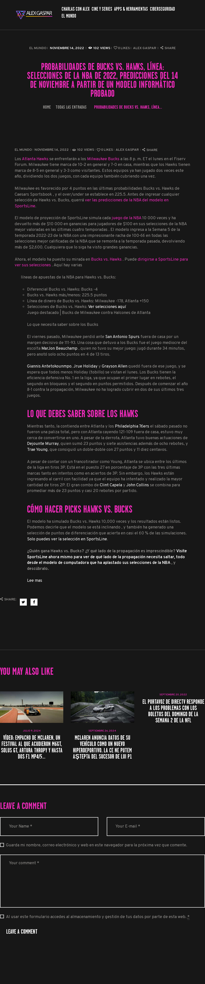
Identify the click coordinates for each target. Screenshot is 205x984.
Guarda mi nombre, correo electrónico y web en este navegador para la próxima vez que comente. (96, 845)
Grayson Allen (114, 366)
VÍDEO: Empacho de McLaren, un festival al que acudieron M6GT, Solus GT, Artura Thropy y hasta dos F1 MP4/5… (32, 747)
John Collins (137, 485)
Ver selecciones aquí (107, 306)
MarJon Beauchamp (59, 348)
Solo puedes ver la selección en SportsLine (67, 539)
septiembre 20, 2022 (173, 694)
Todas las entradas (71, 107)
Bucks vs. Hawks (107, 259)
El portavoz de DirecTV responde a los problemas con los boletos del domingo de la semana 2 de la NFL (173, 711)
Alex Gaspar (145, 48)
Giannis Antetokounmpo (49, 366)
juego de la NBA (126, 218)
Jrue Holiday (85, 366)
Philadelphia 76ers (132, 426)
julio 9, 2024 (32, 731)
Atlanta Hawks (35, 159)
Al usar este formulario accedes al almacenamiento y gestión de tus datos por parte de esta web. (98, 917)
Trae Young (37, 449)
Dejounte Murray (43, 443)
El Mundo (37, 48)
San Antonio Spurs (122, 336)
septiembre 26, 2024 (102, 731)
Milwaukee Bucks (103, 159)
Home (47, 107)
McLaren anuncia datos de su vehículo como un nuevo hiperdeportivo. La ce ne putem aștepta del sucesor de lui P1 (102, 747)
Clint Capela (111, 485)
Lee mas (34, 580)
